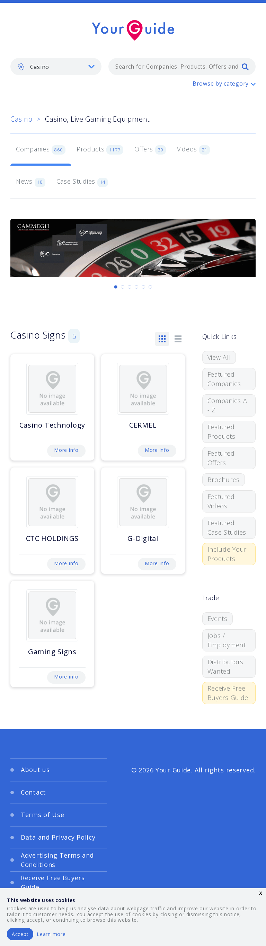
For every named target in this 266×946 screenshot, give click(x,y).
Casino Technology (52, 425)
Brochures (223, 479)
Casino (21, 119)
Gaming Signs (52, 651)
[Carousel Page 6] (150, 287)
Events (217, 618)
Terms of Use (42, 815)
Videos (193, 150)
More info (66, 450)
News (30, 182)
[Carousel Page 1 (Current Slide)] (115, 287)
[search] (245, 66)
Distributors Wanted (225, 666)
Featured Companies (224, 379)
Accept (20, 934)
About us (35, 769)
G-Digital (142, 538)
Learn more (51, 934)
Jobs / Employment (226, 640)
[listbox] (55, 66)
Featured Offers (221, 458)
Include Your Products (227, 554)
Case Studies (82, 182)
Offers (150, 150)
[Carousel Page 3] (129, 287)
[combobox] (182, 66)
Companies (40, 150)
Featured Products (221, 431)
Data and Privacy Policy (58, 837)
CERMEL (143, 425)
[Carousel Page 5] (143, 287)
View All (219, 357)
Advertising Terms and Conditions (57, 860)
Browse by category (221, 83)
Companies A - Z (227, 405)
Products (100, 150)
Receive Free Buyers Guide (228, 693)
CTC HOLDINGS (52, 538)
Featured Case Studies (227, 527)
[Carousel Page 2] (122, 287)
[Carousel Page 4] (136, 287)
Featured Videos (221, 501)
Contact (33, 792)
